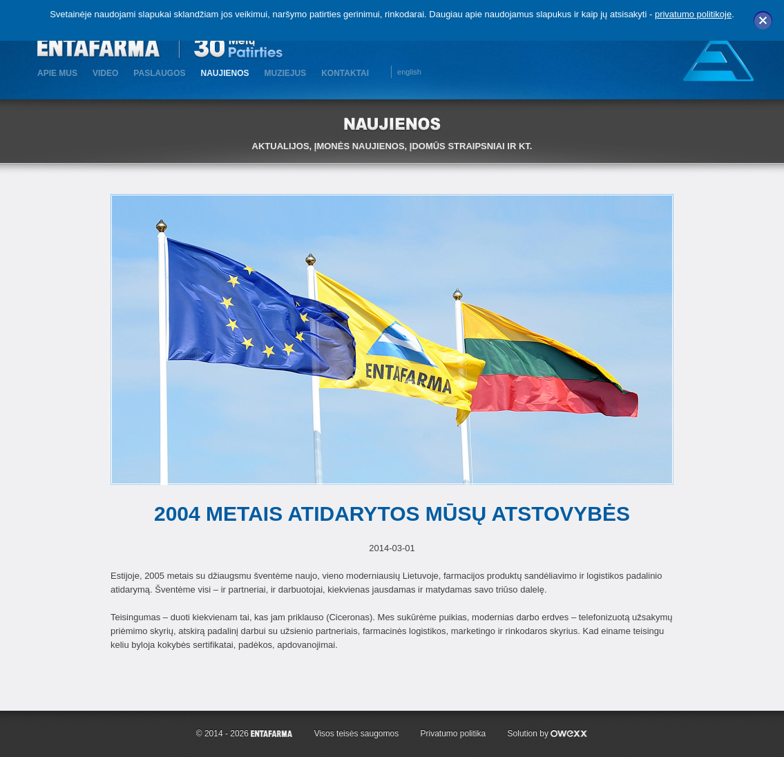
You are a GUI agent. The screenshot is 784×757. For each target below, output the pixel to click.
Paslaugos (159, 73)
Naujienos (224, 73)
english (409, 72)
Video (105, 73)
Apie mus (57, 73)
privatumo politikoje (693, 14)
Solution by (548, 733)
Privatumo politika (453, 733)
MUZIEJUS (286, 73)
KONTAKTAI (345, 73)
